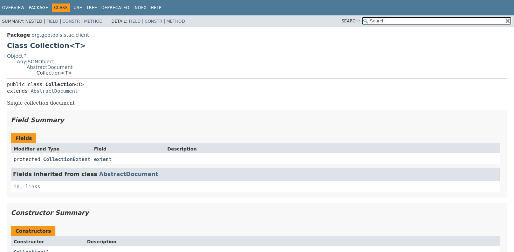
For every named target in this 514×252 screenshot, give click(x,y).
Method (93, 21)
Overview (13, 7)
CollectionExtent (66, 159)
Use (78, 7)
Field (52, 21)
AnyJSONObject (35, 61)
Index (140, 7)
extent (103, 159)
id (17, 186)
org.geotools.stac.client (60, 35)
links (33, 186)
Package (38, 7)
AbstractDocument (50, 67)
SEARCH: (351, 21)
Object (15, 56)
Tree (91, 7)
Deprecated (115, 7)
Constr (71, 21)
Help (156, 7)
